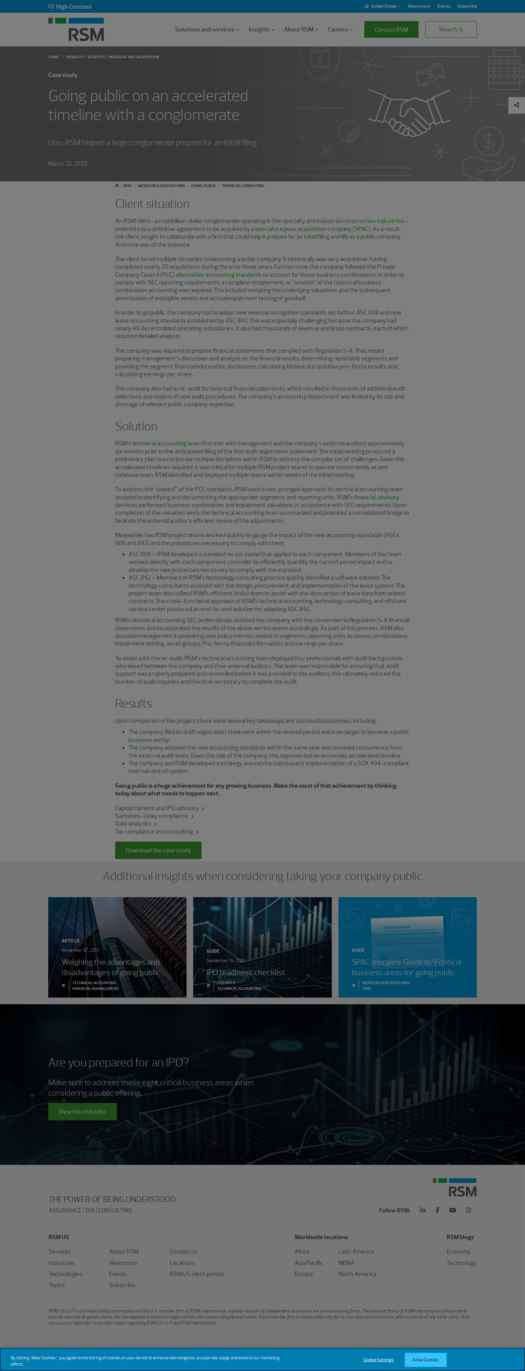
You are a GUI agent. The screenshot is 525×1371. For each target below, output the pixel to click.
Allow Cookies (425, 1359)
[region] (262, 1359)
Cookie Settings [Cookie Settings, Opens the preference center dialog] (378, 1359)
